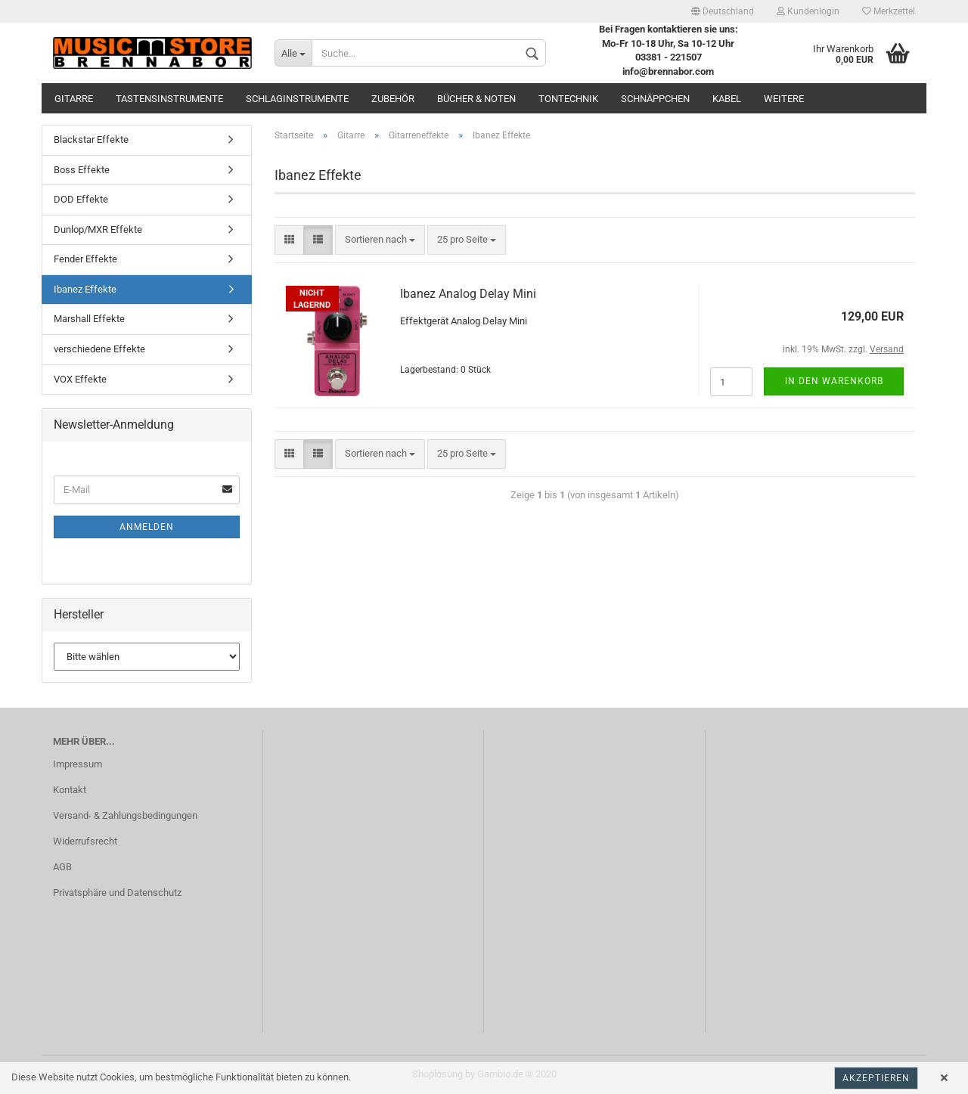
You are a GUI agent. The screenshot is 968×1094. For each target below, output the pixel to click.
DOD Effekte (81, 199)
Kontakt (69, 789)
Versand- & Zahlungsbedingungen (125, 815)
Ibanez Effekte (85, 289)
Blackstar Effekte (91, 139)
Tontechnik (568, 98)
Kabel (726, 98)
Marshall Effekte (89, 318)
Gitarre (73, 98)
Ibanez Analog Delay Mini (468, 294)
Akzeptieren (876, 1078)
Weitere (784, 98)
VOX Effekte (80, 379)
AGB (62, 866)
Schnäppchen (655, 98)
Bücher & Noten (476, 98)
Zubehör (392, 98)
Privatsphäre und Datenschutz (117, 892)
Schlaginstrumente (297, 98)
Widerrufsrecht (85, 841)
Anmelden (146, 527)
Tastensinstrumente (169, 98)
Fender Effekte (85, 259)
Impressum (77, 764)
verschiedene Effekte (99, 349)
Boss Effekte (82, 169)
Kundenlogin (808, 11)
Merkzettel (888, 11)
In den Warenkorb (834, 381)
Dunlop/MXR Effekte (98, 229)
